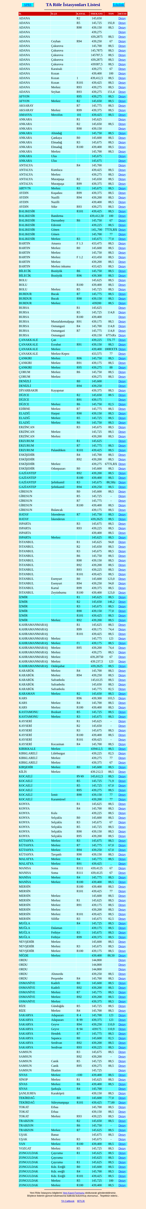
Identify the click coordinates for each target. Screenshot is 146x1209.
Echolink (118, 4)
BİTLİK (81, 1201)
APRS (27, 4)
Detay (122, 18)
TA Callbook (67, 1201)
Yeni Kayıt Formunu (73, 1192)
